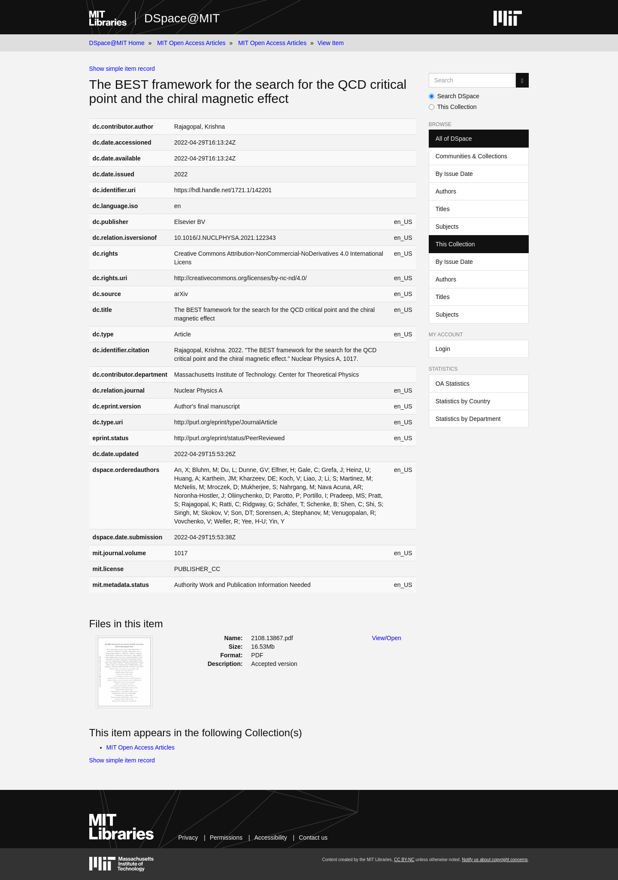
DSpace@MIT (182, 18)
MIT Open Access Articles (191, 42)
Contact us (313, 837)
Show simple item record (122, 68)
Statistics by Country (463, 401)
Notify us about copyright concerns (494, 859)
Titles (443, 209)
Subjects (447, 226)
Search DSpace (454, 96)
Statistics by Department (468, 418)
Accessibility (270, 837)
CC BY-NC (404, 859)
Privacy (188, 837)
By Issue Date (454, 173)
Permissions (226, 837)
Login (443, 348)
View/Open (386, 638)
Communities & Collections (471, 156)
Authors (446, 191)
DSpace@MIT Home (117, 42)
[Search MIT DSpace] (472, 80)
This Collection (453, 106)
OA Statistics (453, 383)
